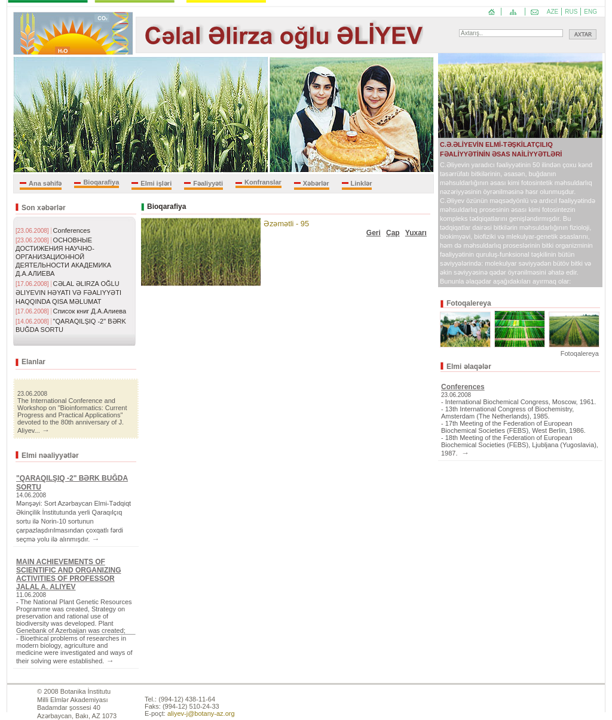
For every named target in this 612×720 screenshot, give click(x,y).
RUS (571, 11)
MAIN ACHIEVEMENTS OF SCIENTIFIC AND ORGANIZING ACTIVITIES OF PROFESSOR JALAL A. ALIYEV (68, 574)
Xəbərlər (316, 183)
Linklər (361, 183)
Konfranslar (262, 182)
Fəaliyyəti (208, 183)
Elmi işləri (156, 183)
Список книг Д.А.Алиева (90, 311)
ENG (590, 11)
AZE (552, 11)
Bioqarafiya (101, 182)
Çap (393, 233)
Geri (373, 233)
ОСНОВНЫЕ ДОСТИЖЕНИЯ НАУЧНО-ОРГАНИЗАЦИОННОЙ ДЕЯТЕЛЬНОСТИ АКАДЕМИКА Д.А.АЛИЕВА (63, 256)
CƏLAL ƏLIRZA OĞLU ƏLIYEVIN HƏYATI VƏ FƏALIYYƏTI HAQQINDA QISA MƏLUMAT (68, 292)
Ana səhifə (45, 183)
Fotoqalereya (580, 353)
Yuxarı (416, 233)
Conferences (71, 230)
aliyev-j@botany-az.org (201, 713)
